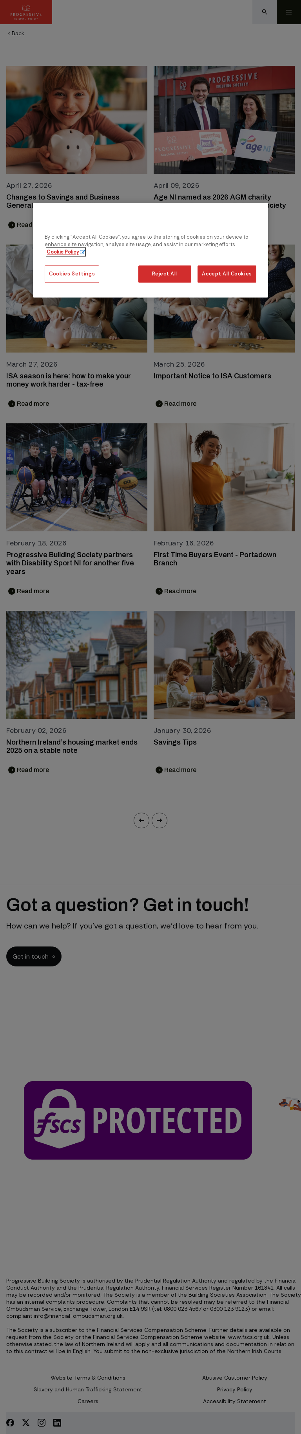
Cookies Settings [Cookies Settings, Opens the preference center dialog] (72, 274)
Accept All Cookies (227, 274)
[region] (150, 250)
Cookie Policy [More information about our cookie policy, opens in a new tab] (63, 252)
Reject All (164, 274)
